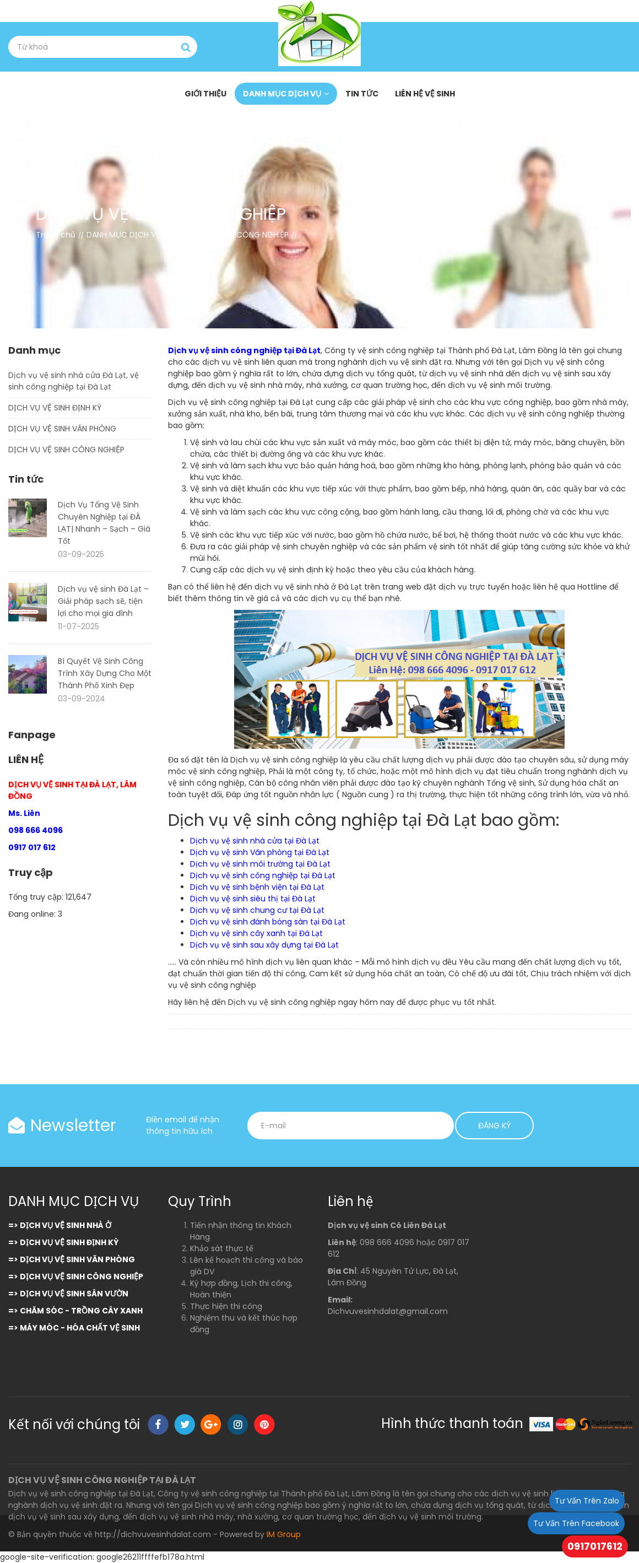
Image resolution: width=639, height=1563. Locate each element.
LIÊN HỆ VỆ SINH (425, 93)
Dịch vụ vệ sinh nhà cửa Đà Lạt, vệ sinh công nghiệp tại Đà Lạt (73, 381)
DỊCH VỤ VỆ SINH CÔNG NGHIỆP (66, 449)
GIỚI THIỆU (205, 93)
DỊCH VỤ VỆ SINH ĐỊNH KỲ (54, 407)
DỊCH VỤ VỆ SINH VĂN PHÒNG (62, 428)
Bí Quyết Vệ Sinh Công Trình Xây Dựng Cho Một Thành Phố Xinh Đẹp (104, 673)
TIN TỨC (361, 93)
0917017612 (594, 1546)
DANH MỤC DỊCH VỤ (282, 93)
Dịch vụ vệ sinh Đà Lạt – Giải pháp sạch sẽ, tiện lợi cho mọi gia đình (103, 601)
